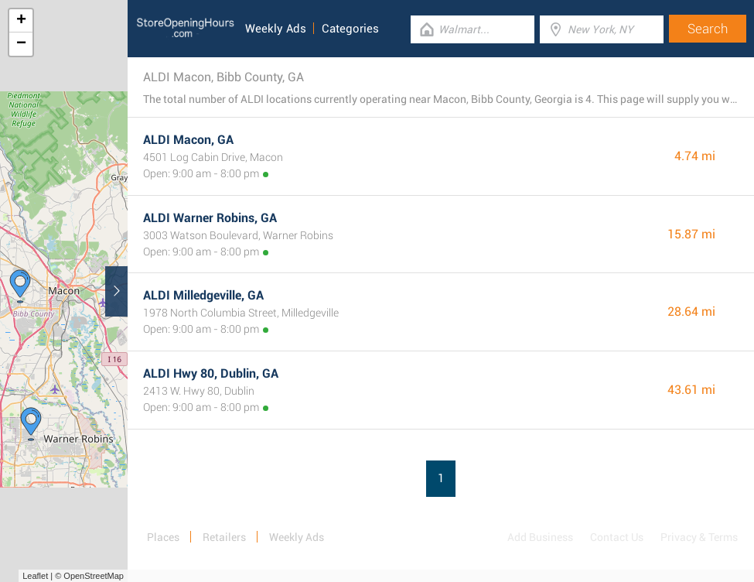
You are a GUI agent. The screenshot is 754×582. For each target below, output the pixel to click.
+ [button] (21, 21)
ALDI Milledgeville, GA (203, 295)
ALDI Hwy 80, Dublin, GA (210, 373)
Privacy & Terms (699, 537)
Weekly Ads (275, 29)
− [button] (21, 44)
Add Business (540, 537)
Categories (350, 29)
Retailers (224, 537)
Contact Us (616, 537)
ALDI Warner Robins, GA (210, 218)
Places (163, 537)
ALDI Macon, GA (188, 139)
